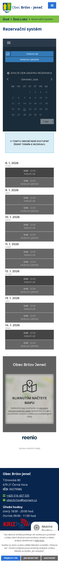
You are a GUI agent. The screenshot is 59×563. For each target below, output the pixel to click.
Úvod (6, 19)
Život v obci (20, 19)
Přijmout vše (11, 558)
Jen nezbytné (31, 558)
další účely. (40, 540)
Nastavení (49, 558)
